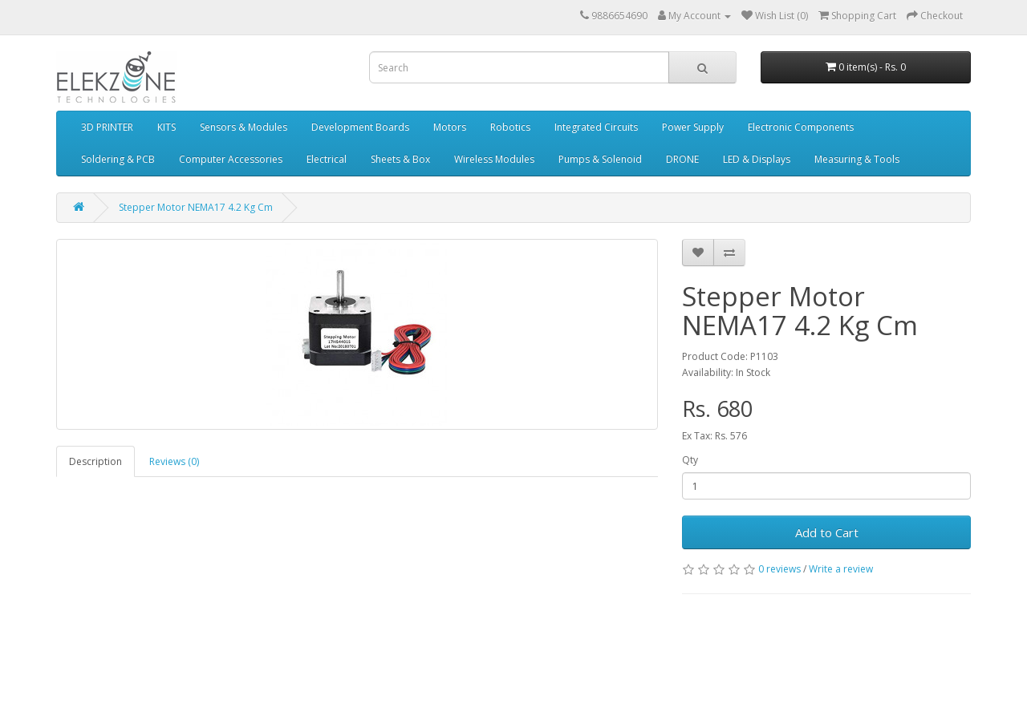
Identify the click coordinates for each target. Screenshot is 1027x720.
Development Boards (360, 127)
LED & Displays (756, 159)
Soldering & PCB (118, 159)
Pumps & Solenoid (600, 159)
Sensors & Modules (243, 127)
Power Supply (693, 127)
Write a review (841, 569)
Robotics (510, 127)
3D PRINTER (107, 127)
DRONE (682, 159)
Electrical (326, 159)
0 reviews (779, 569)
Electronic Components (801, 127)
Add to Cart (827, 532)
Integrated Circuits (596, 127)
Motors (449, 127)
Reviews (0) (174, 461)
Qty (690, 460)
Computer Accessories (230, 159)
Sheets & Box (400, 159)
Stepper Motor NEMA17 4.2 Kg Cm (196, 207)
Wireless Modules (494, 159)
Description (95, 461)
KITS (166, 127)
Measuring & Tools (856, 159)
